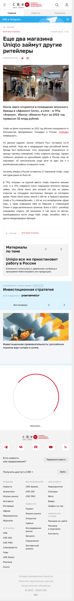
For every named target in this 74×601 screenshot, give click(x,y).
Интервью (8, 506)
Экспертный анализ (32, 547)
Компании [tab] (59, 13)
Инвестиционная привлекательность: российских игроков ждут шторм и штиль (33, 346)
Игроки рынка (11, 32)
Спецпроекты (10, 547)
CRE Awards (32, 487)
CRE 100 (7, 538)
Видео (51, 501)
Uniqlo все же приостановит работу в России (32, 261)
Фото (51, 496)
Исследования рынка (33, 530)
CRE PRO (8, 543)
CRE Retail (8, 557)
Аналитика (9, 491)
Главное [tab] (12, 13)
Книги (6, 567)
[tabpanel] (36, 223)
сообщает (64, 132)
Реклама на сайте (57, 521)
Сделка (29, 523)
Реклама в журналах (54, 527)
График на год (55, 506)
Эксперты (8, 501)
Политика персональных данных (35, 581)
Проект (29, 509)
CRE (5, 533)
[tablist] (36, 13)
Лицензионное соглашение (35, 586)
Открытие (31, 518)
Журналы (8, 520)
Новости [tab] (35, 13)
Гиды (5, 552)
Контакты (53, 534)
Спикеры (53, 491)
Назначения (32, 541)
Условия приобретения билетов (36, 576)
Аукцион (30, 536)
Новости (7, 487)
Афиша (6, 511)
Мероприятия (10, 516)
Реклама (7, 562)
